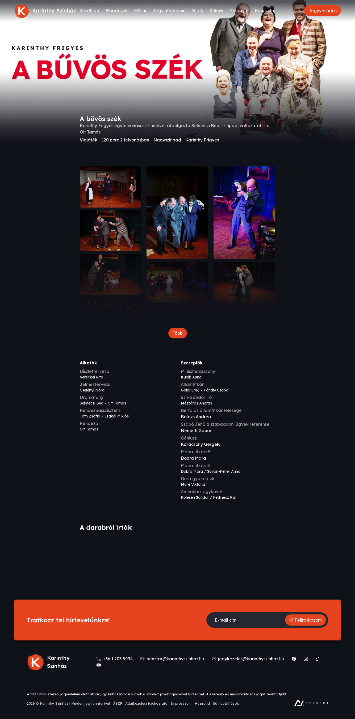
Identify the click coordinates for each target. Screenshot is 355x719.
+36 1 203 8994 (115, 658)
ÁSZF (117, 703)
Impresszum (181, 703)
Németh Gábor (196, 430)
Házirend (202, 703)
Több (178, 333)
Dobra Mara (193, 458)
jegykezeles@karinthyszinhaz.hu (248, 658)
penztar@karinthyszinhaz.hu (172, 658)
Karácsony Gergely (200, 444)
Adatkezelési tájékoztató (146, 703)
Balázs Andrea (196, 416)
